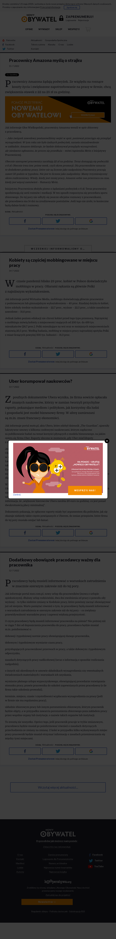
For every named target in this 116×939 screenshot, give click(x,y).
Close (107, 441)
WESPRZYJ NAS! (85, 490)
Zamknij (17, 494)
